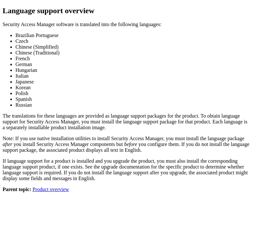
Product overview (51, 189)
